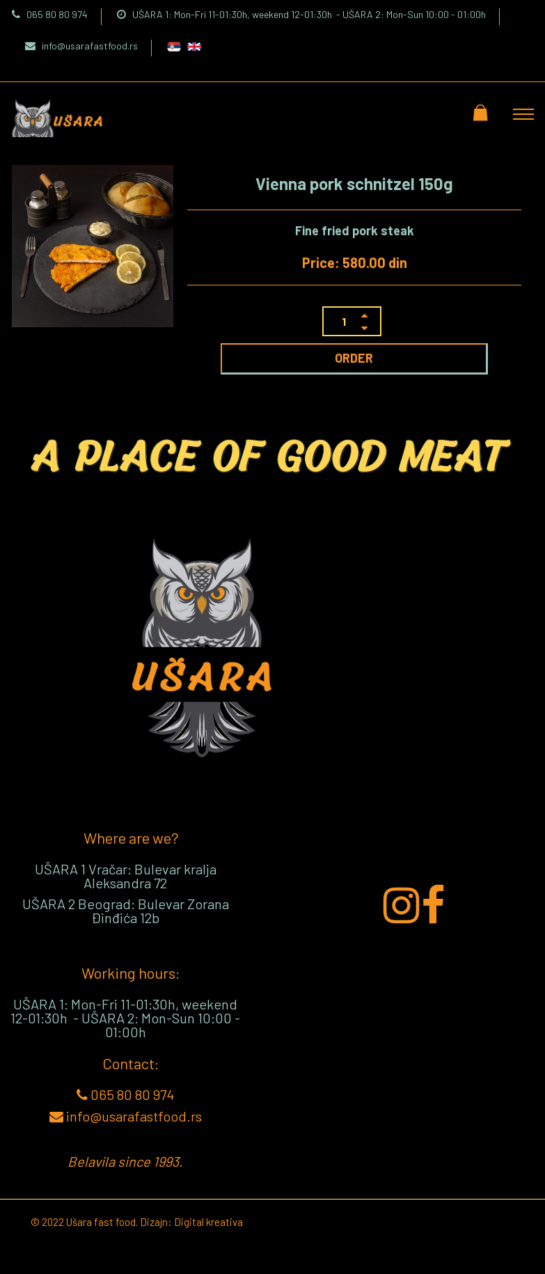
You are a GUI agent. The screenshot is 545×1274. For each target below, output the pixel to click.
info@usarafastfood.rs (81, 46)
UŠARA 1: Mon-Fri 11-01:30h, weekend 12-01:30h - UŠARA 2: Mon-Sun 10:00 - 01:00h (301, 14)
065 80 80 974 (50, 14)
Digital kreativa (208, 1222)
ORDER (354, 357)
